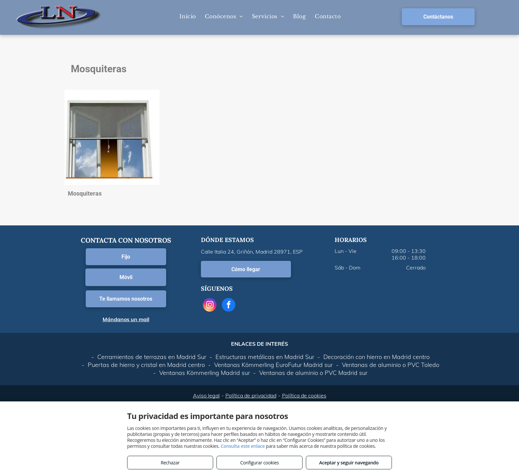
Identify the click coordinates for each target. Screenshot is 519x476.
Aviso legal (206, 395)
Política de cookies (304, 395)
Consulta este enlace (243, 446)
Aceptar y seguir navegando (348, 462)
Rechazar (170, 462)
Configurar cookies (259, 462)
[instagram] (209, 305)
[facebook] (228, 305)
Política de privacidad (250, 395)
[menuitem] (187, 16)
